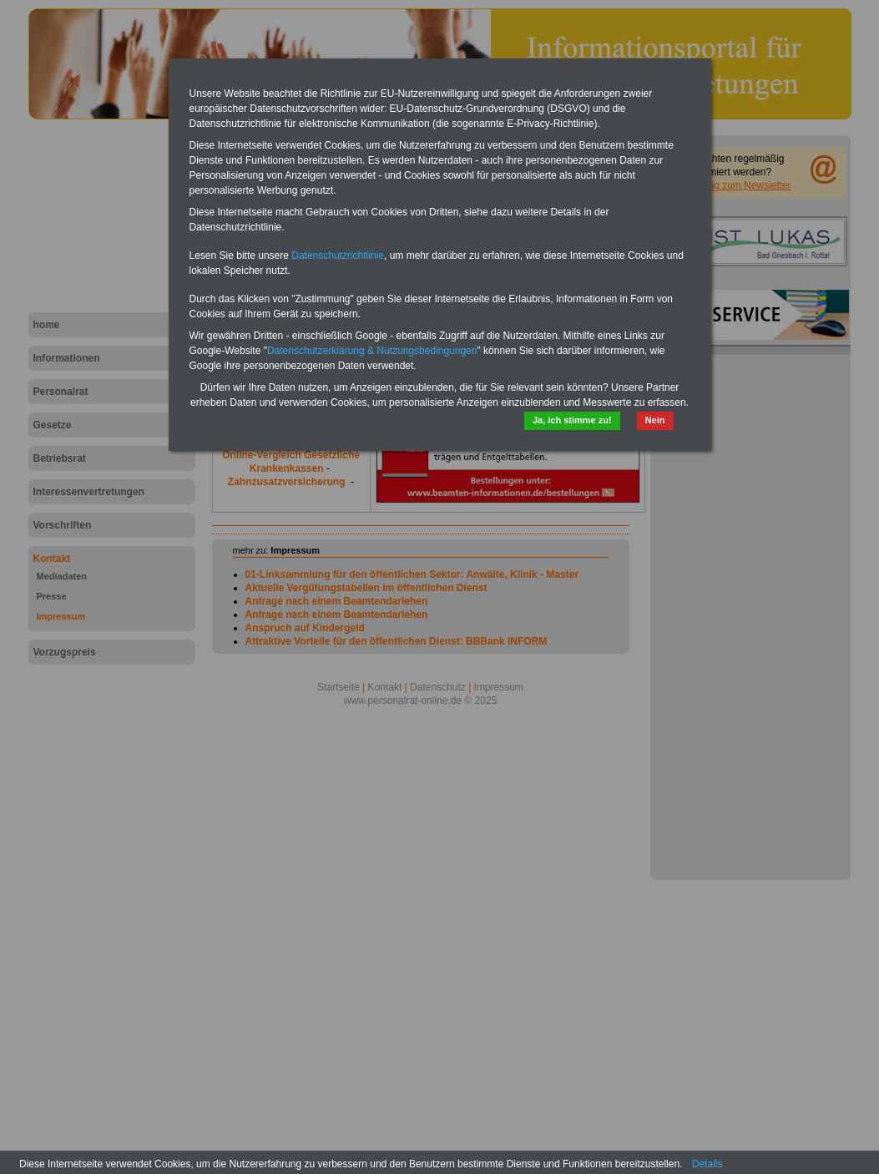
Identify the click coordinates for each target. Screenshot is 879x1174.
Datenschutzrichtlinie (337, 255)
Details (707, 1164)
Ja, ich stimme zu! (572, 420)
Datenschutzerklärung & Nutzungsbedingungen (372, 351)
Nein (655, 420)
